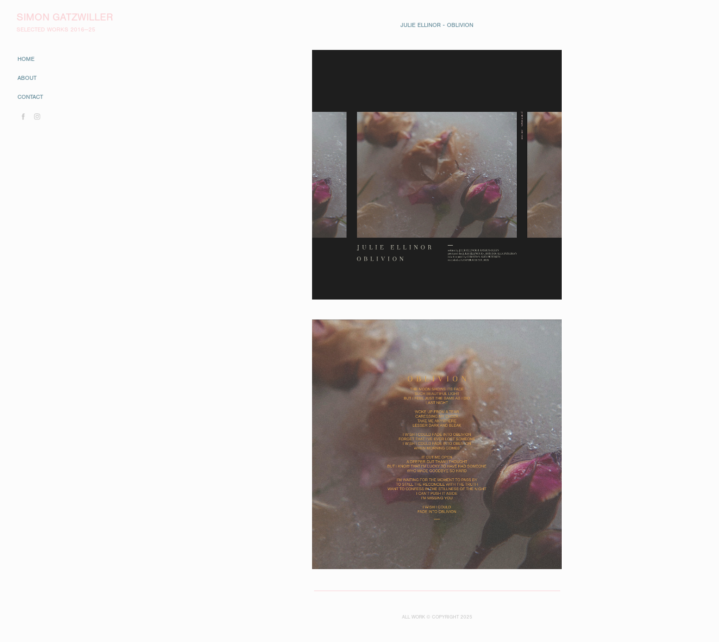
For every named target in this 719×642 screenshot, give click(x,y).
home (25, 58)
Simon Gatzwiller (64, 17)
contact (30, 96)
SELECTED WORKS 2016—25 (55, 29)
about (26, 77)
